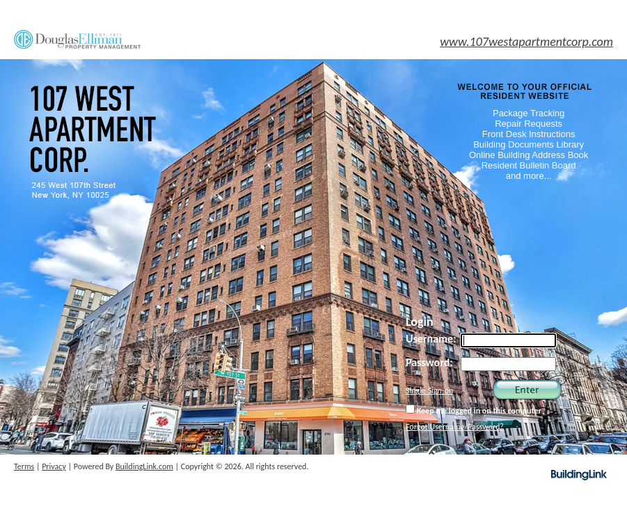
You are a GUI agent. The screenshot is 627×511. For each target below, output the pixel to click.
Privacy (54, 466)
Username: (431, 338)
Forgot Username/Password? (455, 427)
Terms (24, 466)
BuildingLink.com (144, 466)
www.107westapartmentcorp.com (526, 41)
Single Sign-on (429, 390)
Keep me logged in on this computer (473, 410)
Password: (429, 362)
